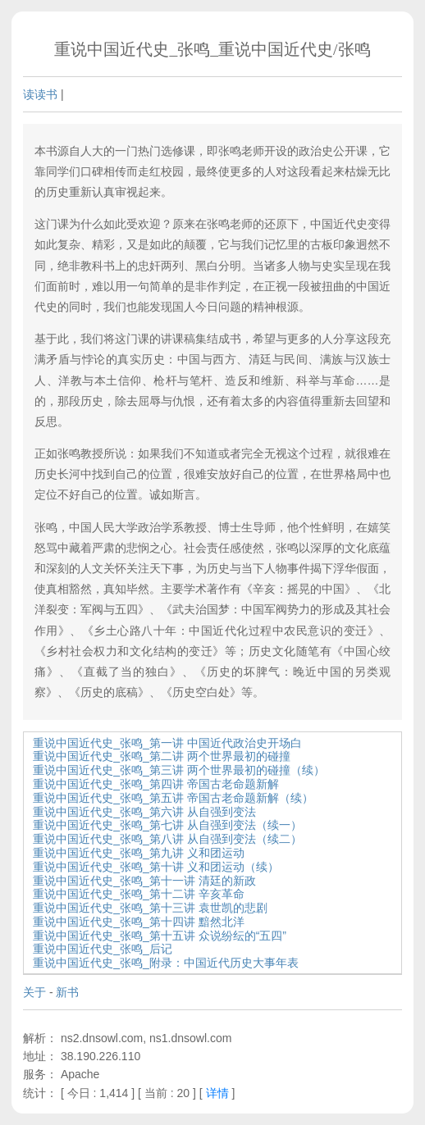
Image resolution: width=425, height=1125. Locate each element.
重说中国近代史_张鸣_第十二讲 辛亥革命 (138, 893)
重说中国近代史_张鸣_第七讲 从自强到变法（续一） (167, 824)
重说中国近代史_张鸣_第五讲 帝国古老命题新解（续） (173, 797)
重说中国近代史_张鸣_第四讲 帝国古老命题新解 (155, 783)
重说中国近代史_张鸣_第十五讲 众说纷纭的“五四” (159, 935)
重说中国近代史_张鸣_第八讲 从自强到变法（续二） (167, 838)
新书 (67, 992)
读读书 (40, 94)
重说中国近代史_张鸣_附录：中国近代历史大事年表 (166, 962)
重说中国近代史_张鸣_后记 (102, 948)
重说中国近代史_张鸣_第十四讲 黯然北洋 (138, 921)
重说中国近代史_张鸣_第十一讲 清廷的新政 (144, 880)
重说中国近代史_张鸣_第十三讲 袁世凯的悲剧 (150, 907)
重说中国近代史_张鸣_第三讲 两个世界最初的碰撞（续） (178, 770)
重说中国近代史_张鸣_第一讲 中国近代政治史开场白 (167, 742)
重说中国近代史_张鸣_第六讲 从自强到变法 (144, 811)
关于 (34, 992)
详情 (217, 1093)
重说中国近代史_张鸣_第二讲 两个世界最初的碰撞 (161, 756)
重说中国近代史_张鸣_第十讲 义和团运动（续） (155, 866)
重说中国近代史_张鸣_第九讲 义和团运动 (138, 852)
